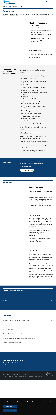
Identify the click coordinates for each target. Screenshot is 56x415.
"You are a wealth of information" (10, 374)
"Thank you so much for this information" (12, 369)
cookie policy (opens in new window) (43, 401)
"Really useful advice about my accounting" (12, 361)
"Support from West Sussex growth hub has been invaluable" (16, 347)
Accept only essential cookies (9, 410)
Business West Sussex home (9, 6)
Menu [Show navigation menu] (51, 2)
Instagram (5, 323)
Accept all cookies (9, 406)
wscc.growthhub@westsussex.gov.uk (34, 169)
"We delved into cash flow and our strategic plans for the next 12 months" (19, 365)
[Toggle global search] (46, 2)
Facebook (5, 327)
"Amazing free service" (8, 352)
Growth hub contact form (27, 197)
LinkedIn (5, 332)
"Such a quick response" (8, 356)
